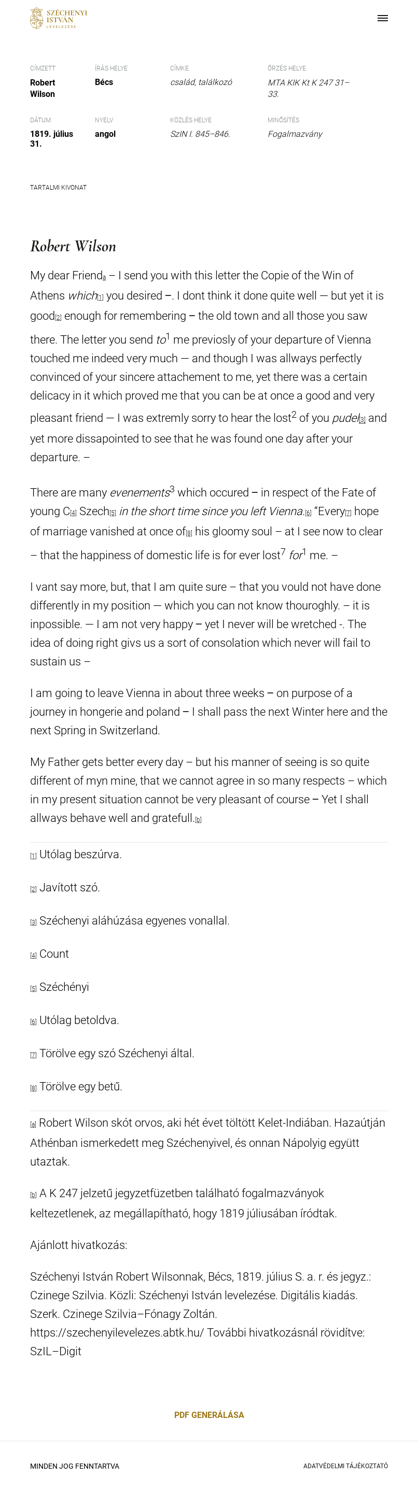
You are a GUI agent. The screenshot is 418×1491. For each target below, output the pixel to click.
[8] (189, 533)
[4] (73, 513)
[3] (362, 420)
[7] (348, 513)
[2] (33, 889)
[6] (308, 513)
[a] (33, 1124)
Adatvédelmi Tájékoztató (345, 1466)
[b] (198, 819)
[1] (33, 856)
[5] (112, 513)
